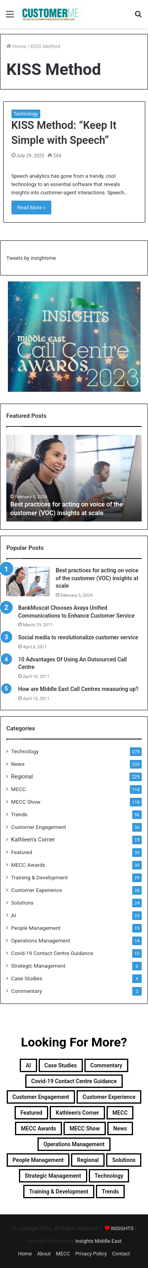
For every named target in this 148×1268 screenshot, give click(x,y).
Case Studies (26, 978)
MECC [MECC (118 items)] (119, 1113)
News (17, 764)
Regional (22, 776)
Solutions (22, 902)
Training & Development (39, 877)
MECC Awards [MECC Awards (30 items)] (38, 1128)
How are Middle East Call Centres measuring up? (78, 689)
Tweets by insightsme (31, 258)
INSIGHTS (122, 1228)
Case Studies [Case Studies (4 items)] (61, 1065)
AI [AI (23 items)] (28, 1065)
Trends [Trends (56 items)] (110, 1191)
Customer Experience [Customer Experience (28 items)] (108, 1097)
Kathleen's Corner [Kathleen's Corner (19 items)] (77, 1113)
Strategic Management (38, 966)
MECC (18, 789)
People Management (36, 928)
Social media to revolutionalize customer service (78, 637)
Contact (121, 1254)
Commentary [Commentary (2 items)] (106, 1065)
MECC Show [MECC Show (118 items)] (84, 1128)
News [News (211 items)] (120, 1128)
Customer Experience (36, 890)
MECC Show (25, 802)
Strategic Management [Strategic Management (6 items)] (53, 1176)
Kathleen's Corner (33, 839)
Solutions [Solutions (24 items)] (123, 1160)
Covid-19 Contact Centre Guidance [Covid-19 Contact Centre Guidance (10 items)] (74, 1081)
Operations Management (40, 940)
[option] (74, 478)
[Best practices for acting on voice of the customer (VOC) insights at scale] (28, 581)
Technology (26, 114)
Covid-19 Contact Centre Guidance (52, 953)
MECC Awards (28, 865)
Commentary (26, 991)
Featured (21, 852)
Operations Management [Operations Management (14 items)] (74, 1144)
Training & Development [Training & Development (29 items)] (58, 1191)
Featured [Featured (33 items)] (31, 1113)
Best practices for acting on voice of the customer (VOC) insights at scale (97, 578)
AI (13, 915)
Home (16, 46)
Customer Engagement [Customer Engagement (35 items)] (41, 1097)
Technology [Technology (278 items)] (109, 1176)
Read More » (31, 207)
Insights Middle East (98, 1241)
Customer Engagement (38, 827)
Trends (19, 814)
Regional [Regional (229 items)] (88, 1160)
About (44, 1254)
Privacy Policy (91, 1254)
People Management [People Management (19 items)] (38, 1160)
